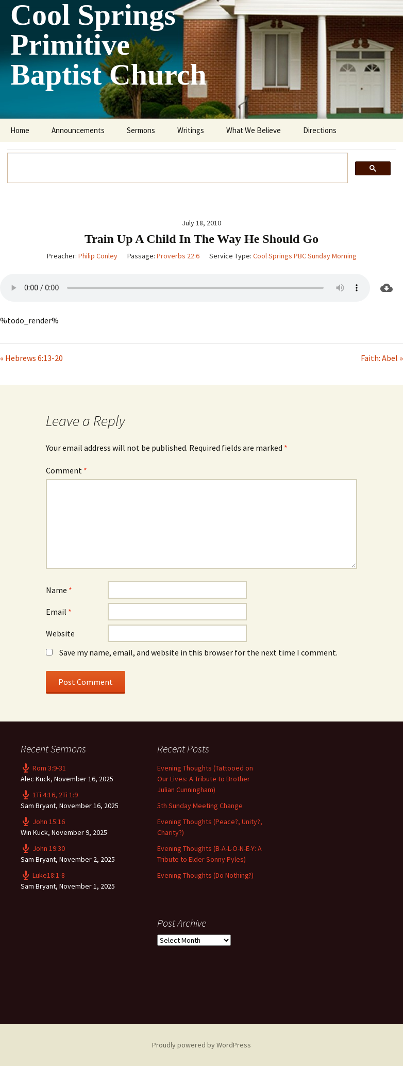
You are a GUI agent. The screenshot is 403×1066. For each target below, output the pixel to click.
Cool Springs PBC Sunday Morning (305, 255)
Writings (190, 130)
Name (59, 590)
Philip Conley (97, 255)
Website (60, 633)
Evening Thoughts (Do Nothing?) (205, 875)
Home (19, 130)
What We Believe (253, 130)
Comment (66, 470)
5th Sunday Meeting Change (200, 805)
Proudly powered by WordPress (201, 1044)
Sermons (141, 130)
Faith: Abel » (382, 358)
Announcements (78, 130)
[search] (173, 163)
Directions (320, 130)
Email (59, 611)
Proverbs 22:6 (178, 255)
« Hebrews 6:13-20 (31, 358)
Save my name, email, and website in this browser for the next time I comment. (198, 652)
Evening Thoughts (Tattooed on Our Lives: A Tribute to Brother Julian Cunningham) (205, 778)
